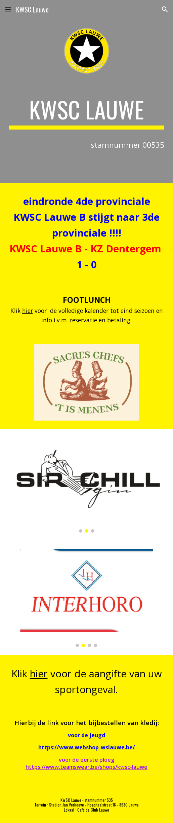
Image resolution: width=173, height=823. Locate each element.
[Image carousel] (86, 485)
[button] (8, 9)
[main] (86, 113)
